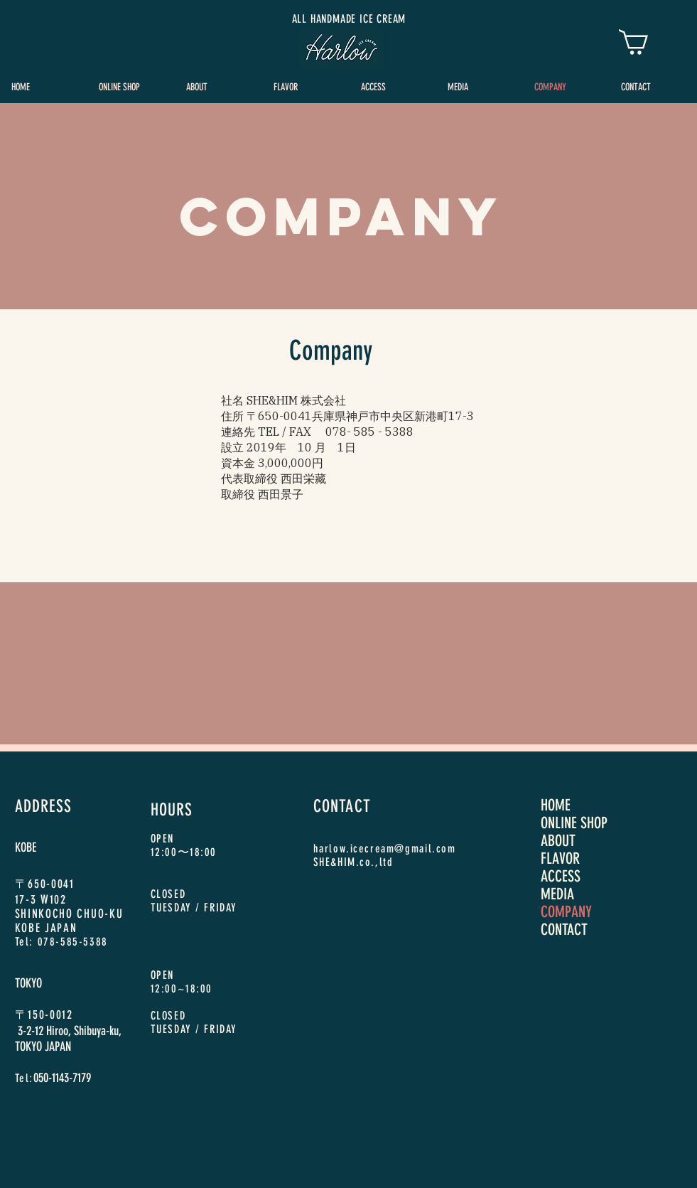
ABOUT (558, 841)
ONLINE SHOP (574, 823)
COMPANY (566, 912)
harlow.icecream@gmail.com (384, 848)
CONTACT (564, 929)
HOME (556, 805)
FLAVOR (560, 858)
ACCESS (560, 876)
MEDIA (557, 894)
